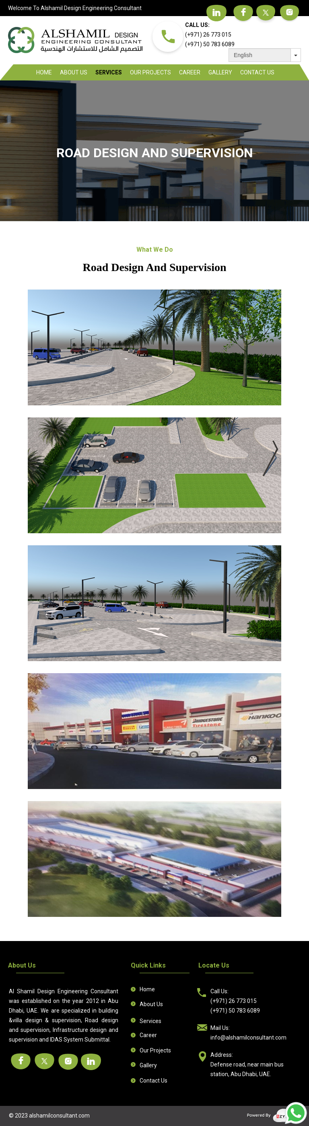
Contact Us (257, 72)
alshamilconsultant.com (59, 1115)
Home (44, 72)
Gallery (220, 72)
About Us (73, 72)
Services (108, 72)
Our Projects (150, 72)
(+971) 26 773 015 (208, 34)
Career (189, 72)
